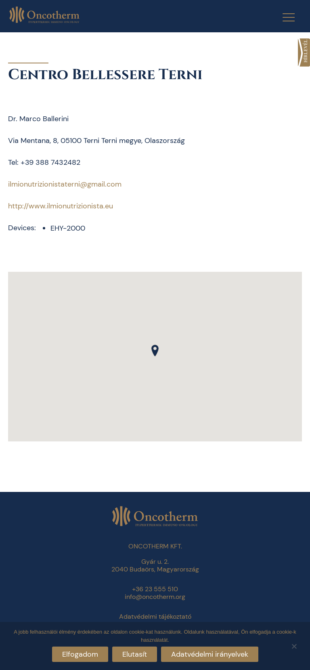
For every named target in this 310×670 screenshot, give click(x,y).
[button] (155, 350)
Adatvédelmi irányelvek (209, 654)
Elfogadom (80, 654)
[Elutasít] (294, 645)
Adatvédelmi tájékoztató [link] (155, 616)
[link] (304, 52)
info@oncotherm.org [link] (155, 596)
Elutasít (134, 654)
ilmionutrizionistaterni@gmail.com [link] (64, 184)
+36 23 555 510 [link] (155, 589)
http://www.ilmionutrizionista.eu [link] (60, 206)
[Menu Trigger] (283, 17)
